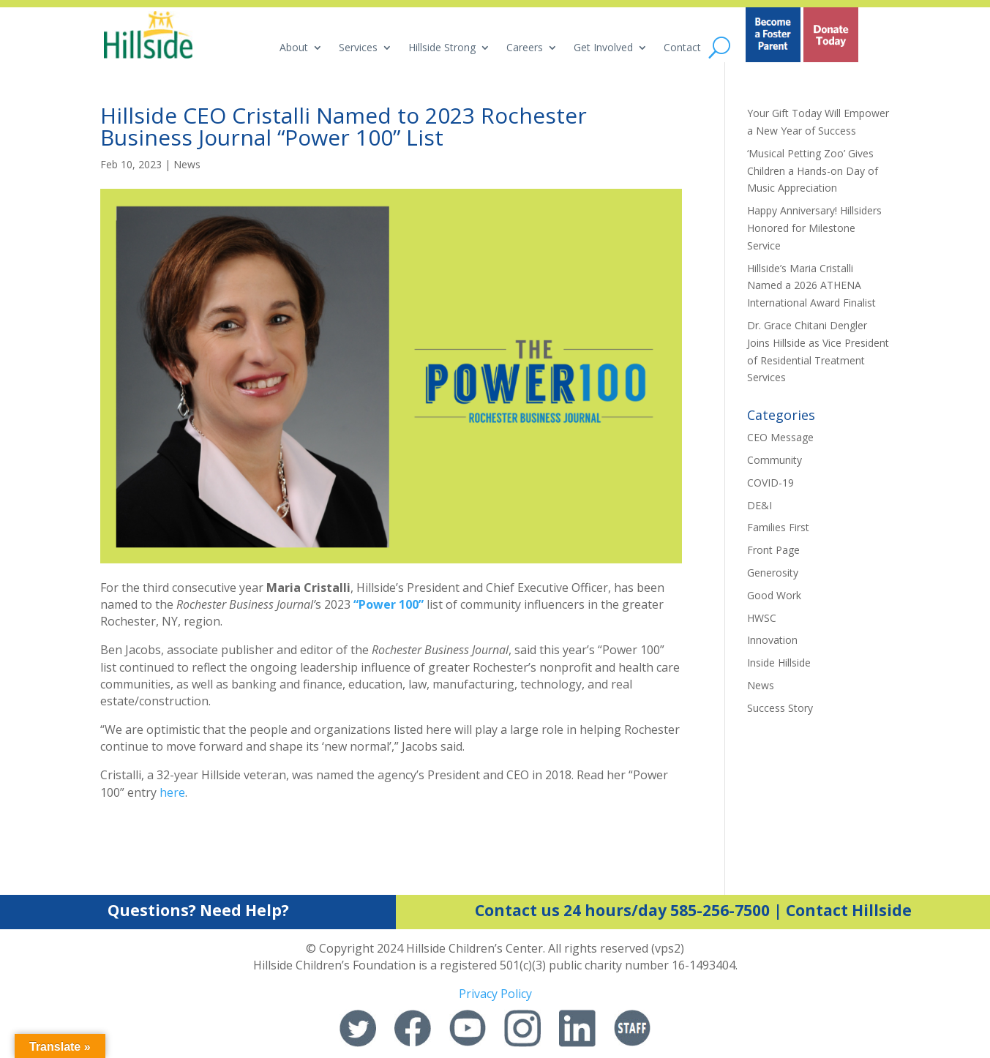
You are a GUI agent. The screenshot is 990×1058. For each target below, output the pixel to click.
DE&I (759, 505)
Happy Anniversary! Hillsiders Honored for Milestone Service (814, 227)
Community (774, 460)
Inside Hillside (779, 662)
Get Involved (603, 48)
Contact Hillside (849, 910)
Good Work (774, 595)
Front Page (773, 550)
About (294, 48)
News (186, 164)
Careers (524, 48)
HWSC (761, 618)
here (172, 792)
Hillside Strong (442, 48)
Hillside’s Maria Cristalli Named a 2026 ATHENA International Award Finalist (811, 285)
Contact (682, 48)
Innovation (772, 640)
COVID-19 (770, 482)
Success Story (780, 708)
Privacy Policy (495, 994)
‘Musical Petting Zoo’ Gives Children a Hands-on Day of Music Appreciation (812, 170)
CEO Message (780, 437)
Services (358, 48)
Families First (778, 527)
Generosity (772, 572)
